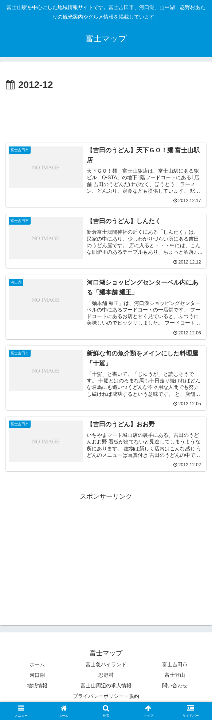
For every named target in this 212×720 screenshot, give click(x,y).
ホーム (37, 665)
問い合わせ (175, 686)
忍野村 (106, 675)
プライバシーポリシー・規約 (106, 697)
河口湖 (37, 675)
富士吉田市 (175, 665)
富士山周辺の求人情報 (106, 686)
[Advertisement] (106, 115)
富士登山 (175, 675)
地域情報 (37, 686)
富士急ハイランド (106, 665)
